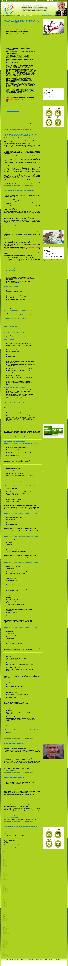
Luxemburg (5, 912)
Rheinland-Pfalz (6, 933)
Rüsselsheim (5, 936)
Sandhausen (5, 940)
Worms (4, 954)
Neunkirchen (5, 921)
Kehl (4, 899)
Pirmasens (5, 928)
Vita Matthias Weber (16, 15)
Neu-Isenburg (5, 920)
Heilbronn (4, 887)
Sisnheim (4, 945)
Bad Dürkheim (5, 854)
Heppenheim (5, 889)
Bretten (4, 862)
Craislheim (5, 865)
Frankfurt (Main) (6, 876)
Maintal (4, 913)
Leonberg (4, 909)
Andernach (5, 852)
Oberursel (5, 923)
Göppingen (5, 882)
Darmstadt (5, 866)
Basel (4, 858)
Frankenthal (5, 874)
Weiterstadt (5, 951)
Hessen (4, 890)
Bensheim (5, 859)
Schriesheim (5, 942)
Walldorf (4, 950)
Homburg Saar (5, 896)
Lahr (4, 903)
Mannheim (5, 915)
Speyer (4, 946)
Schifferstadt (5, 941)
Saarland (4, 938)
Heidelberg (5, 886)
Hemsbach (5, 888)
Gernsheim (5, 881)
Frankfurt (4, 875)
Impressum (30, 12)
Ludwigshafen (5, 911)
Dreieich (4, 868)
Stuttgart (4, 947)
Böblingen (5, 861)
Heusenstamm (5, 891)
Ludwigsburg (5, 910)
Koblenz (4, 900)
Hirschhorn (5, 893)
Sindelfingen (5, 944)
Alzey (4, 851)
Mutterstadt (5, 918)
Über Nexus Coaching (7, 15)
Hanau (4, 885)
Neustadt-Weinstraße (7, 922)
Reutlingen (5, 932)
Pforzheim (5, 925)
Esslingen (5, 871)
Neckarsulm (5, 919)
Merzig (4, 917)
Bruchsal (4, 863)
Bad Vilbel (5, 857)
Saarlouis (4, 939)
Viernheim (5, 948)
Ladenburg (5, 901)
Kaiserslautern (5, 897)
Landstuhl (5, 906)
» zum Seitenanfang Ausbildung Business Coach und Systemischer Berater (18, 129)
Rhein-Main (5, 934)
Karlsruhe (4, 898)
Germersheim (5, 880)
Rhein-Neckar (5, 935)
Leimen (4, 908)
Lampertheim (5, 904)
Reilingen (4, 931)
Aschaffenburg (5, 853)
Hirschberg (5, 892)
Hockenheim (5, 894)
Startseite (5, 17)
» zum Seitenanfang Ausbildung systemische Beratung (14, 397)
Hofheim (4, 895)
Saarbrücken (5, 937)
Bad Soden (5, 856)
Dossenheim (5, 867)
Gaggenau (5, 879)
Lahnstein (5, 902)
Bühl (4, 864)
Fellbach (4, 873)
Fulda (4, 878)
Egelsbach (5, 869)
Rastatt (4, 930)
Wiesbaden (5, 952)
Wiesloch (4, 953)
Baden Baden (5, 855)
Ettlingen (4, 872)
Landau (4, 905)
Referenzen (45, 15)
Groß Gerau (5, 883)
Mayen (4, 916)
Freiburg (4, 877)
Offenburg (5, 924)
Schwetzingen (5, 943)
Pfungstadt (5, 926)
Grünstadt (5, 884)
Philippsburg (5, 927)
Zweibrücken (5, 955)
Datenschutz (39, 12)
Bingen (4, 860)
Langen (4, 907)
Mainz (4, 914)
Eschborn (4, 870)
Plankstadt (5, 929)
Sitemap (46, 12)
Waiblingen (5, 949)
